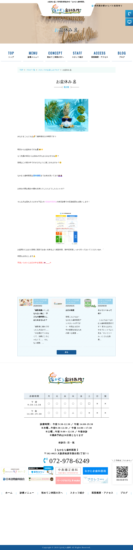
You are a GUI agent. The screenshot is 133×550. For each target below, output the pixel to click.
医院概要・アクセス (100, 55)
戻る (66, 352)
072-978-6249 (69, 461)
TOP (21, 70)
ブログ (122, 55)
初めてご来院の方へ (55, 55)
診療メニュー (33, 55)
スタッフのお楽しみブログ (48, 70)
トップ (11, 55)
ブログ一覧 (30, 70)
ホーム (9, 493)
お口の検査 (70, 310)
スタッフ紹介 (78, 55)
